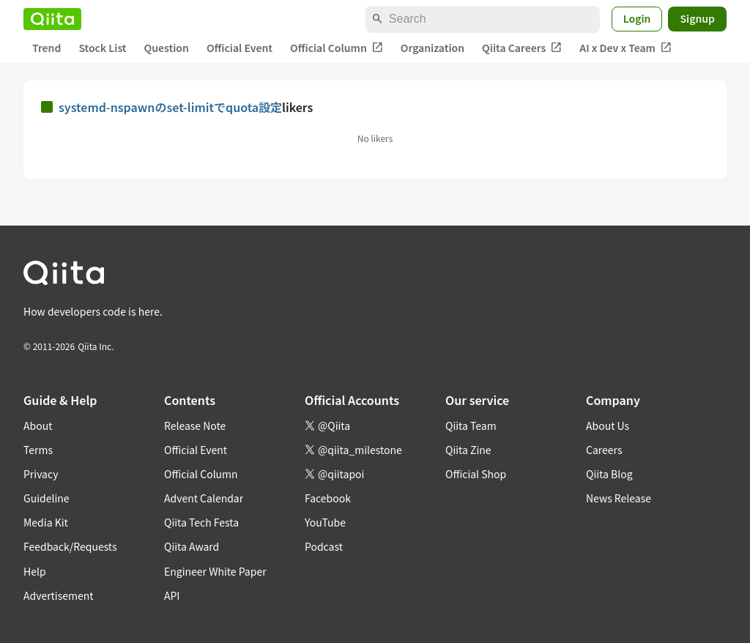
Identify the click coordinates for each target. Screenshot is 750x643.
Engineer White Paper (215, 571)
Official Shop (475, 474)
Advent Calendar (203, 498)
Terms (38, 449)
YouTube (325, 522)
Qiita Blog (609, 474)
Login (637, 18)
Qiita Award (191, 546)
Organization (432, 47)
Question (166, 47)
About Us (607, 425)
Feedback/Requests (70, 546)
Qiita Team (471, 425)
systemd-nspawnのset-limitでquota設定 (170, 107)
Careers (604, 449)
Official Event (239, 47)
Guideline (46, 498)
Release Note (195, 425)
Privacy (40, 474)
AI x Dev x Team (625, 48)
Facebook (328, 498)
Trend (46, 47)
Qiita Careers (522, 48)
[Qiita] (52, 19)
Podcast (324, 546)
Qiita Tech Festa (201, 522)
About (37, 425)
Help (34, 571)
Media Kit (45, 522)
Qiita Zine (468, 449)
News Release (618, 498)
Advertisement (58, 595)
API (171, 595)
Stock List (102, 47)
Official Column (336, 48)
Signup (697, 18)
